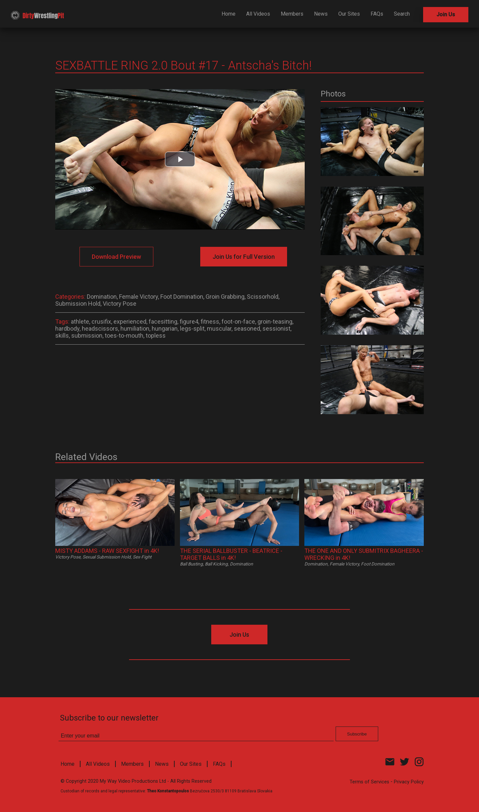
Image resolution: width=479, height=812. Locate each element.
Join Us (445, 14)
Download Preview (116, 256)
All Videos (258, 14)
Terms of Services (369, 782)
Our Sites (349, 14)
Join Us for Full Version (244, 256)
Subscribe (357, 733)
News (321, 14)
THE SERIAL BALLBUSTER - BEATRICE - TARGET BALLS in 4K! (231, 554)
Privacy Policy (409, 782)
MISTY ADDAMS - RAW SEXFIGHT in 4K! (107, 550)
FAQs (377, 14)
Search (402, 14)
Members (292, 14)
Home (229, 14)
